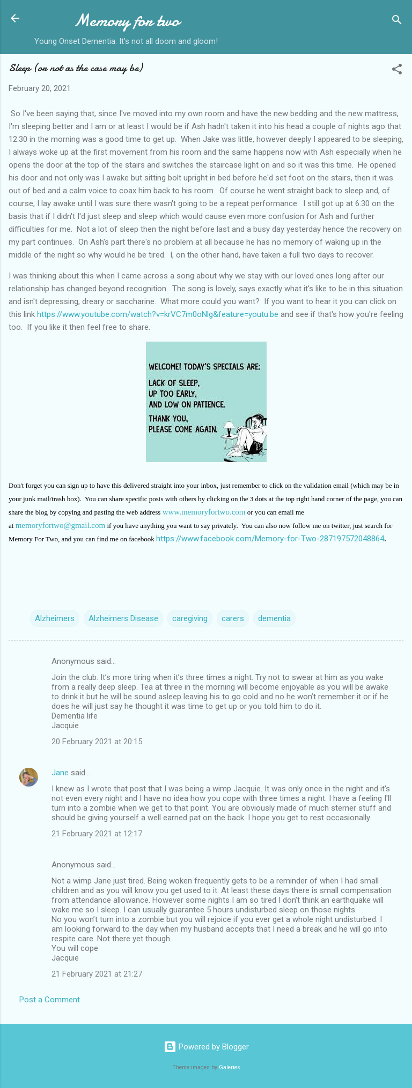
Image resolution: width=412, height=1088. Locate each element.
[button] (397, 71)
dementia (274, 618)
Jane (60, 772)
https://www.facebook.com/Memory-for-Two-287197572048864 (270, 538)
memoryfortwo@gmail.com (61, 525)
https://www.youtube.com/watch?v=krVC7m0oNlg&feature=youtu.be (157, 314)
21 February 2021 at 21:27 (97, 974)
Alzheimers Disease (123, 618)
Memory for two (126, 21)
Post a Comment (49, 999)
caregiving (190, 618)
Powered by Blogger (206, 1047)
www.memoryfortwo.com (204, 512)
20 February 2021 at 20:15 (97, 741)
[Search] (397, 21)
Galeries (229, 1067)
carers (233, 618)
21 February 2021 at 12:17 (97, 833)
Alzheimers (55, 618)
